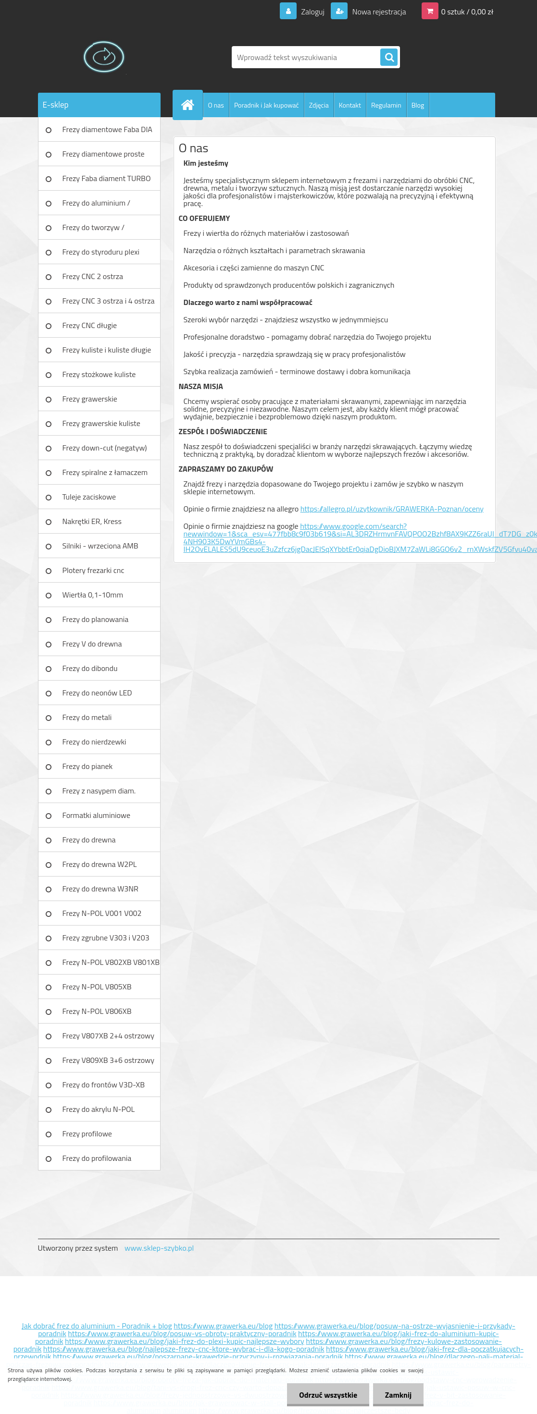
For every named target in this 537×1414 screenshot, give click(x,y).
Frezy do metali (87, 717)
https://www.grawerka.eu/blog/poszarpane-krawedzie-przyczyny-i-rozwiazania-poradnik (198, 1356)
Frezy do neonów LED (97, 692)
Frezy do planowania (95, 619)
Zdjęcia (319, 105)
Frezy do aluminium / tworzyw (96, 206)
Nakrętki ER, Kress (92, 521)
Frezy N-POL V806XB (97, 1011)
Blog (418, 105)
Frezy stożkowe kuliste (99, 374)
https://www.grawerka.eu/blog (223, 1325)
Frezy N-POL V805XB (97, 986)
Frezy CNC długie (89, 325)
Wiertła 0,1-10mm (93, 594)
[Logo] (104, 57)
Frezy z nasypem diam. (99, 790)
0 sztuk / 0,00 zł (467, 11)
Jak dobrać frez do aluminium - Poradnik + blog (97, 1325)
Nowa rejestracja (378, 11)
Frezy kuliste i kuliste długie (106, 349)
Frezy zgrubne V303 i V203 (106, 937)
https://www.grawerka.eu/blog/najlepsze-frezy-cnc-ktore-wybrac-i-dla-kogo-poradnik (184, 1348)
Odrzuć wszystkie (328, 1395)
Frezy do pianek (87, 766)
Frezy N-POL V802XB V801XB (111, 962)
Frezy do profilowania (97, 1158)
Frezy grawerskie (89, 398)
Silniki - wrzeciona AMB (100, 545)
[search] (389, 58)
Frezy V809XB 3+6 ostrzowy (108, 1060)
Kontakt (350, 105)
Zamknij (398, 1395)
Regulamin (386, 105)
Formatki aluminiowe (96, 815)
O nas (216, 105)
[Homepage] (192, 105)
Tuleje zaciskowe (89, 496)
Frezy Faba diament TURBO (106, 178)
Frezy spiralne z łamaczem (105, 472)
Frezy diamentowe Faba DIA (107, 129)
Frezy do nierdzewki (94, 741)
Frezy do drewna (89, 839)
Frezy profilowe (87, 1133)
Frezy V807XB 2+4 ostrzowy (108, 1035)
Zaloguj (313, 11)
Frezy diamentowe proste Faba (103, 157)
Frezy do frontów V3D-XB (103, 1084)
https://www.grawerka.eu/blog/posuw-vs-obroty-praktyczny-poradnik (182, 1333)
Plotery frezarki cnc (93, 570)
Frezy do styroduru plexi (101, 251)
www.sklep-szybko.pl (159, 1248)
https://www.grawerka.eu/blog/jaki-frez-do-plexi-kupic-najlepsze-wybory (184, 1341)
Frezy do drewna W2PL (99, 864)
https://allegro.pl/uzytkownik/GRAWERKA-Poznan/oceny (392, 508)
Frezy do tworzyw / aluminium (93, 230)
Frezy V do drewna (92, 643)
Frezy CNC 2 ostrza (93, 276)
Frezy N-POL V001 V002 (102, 913)
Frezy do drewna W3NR (100, 888)
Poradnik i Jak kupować (266, 105)
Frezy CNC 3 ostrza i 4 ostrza (108, 300)
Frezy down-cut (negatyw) (104, 447)
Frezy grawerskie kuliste (101, 423)
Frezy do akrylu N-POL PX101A (98, 1112)
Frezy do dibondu (90, 668)
